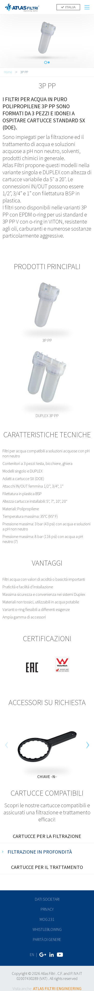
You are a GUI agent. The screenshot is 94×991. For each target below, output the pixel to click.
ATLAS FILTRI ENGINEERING (57, 988)
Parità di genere (47, 939)
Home (8, 72)
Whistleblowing (47, 929)
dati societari (47, 899)
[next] (87, 745)
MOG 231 (47, 919)
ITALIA (68, 7)
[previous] (6, 745)
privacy (47, 909)
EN (32, 954)
